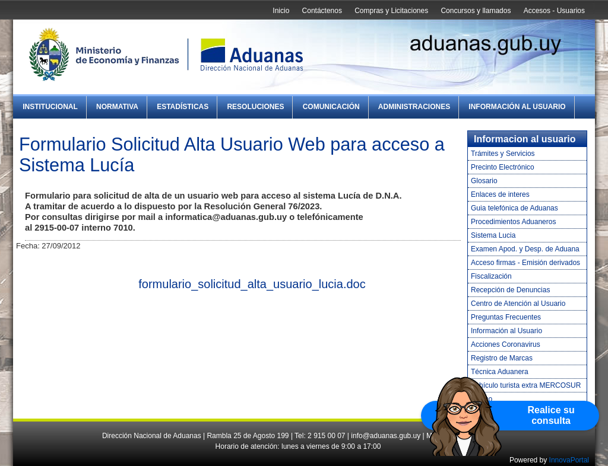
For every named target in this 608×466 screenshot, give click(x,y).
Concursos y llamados (476, 11)
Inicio (281, 11)
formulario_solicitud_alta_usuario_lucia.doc (251, 284)
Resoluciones (255, 107)
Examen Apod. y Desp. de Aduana (525, 249)
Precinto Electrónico (502, 167)
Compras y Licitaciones (391, 11)
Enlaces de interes (500, 194)
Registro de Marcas (502, 358)
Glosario (484, 181)
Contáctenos (322, 11)
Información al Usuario (516, 107)
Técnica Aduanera (499, 372)
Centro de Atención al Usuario (518, 303)
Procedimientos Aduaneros (513, 222)
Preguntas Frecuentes (506, 317)
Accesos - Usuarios (554, 11)
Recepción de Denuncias (510, 290)
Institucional (50, 107)
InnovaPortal (569, 460)
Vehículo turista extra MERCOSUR (526, 385)
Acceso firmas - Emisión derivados (525, 262)
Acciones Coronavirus (505, 344)
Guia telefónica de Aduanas (514, 208)
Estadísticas (182, 107)
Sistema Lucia (493, 235)
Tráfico (481, 399)
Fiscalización (491, 276)
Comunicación (331, 107)
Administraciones (414, 107)
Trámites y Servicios (503, 153)
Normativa (117, 107)
